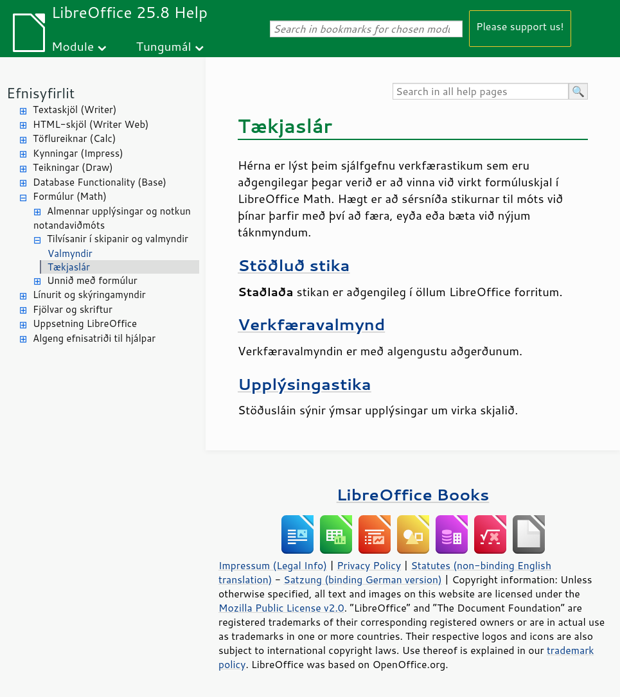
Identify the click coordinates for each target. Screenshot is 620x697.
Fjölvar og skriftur (72, 309)
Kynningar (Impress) (78, 153)
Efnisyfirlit (40, 93)
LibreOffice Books (413, 494)
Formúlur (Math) (70, 196)
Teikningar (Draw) (73, 167)
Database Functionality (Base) (99, 182)
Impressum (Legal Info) (272, 565)
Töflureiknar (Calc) (74, 138)
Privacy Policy (369, 565)
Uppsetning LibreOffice (85, 323)
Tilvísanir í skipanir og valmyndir (117, 238)
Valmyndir (70, 253)
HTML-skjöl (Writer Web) (91, 124)
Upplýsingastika (304, 384)
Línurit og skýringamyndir (89, 294)
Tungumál (163, 46)
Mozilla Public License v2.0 (281, 608)
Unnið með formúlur (92, 280)
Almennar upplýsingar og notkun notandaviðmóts (112, 218)
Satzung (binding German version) (362, 579)
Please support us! (520, 26)
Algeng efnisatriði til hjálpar (94, 338)
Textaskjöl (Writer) (74, 109)
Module (72, 46)
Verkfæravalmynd (311, 324)
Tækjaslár (69, 267)
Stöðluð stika (294, 265)
